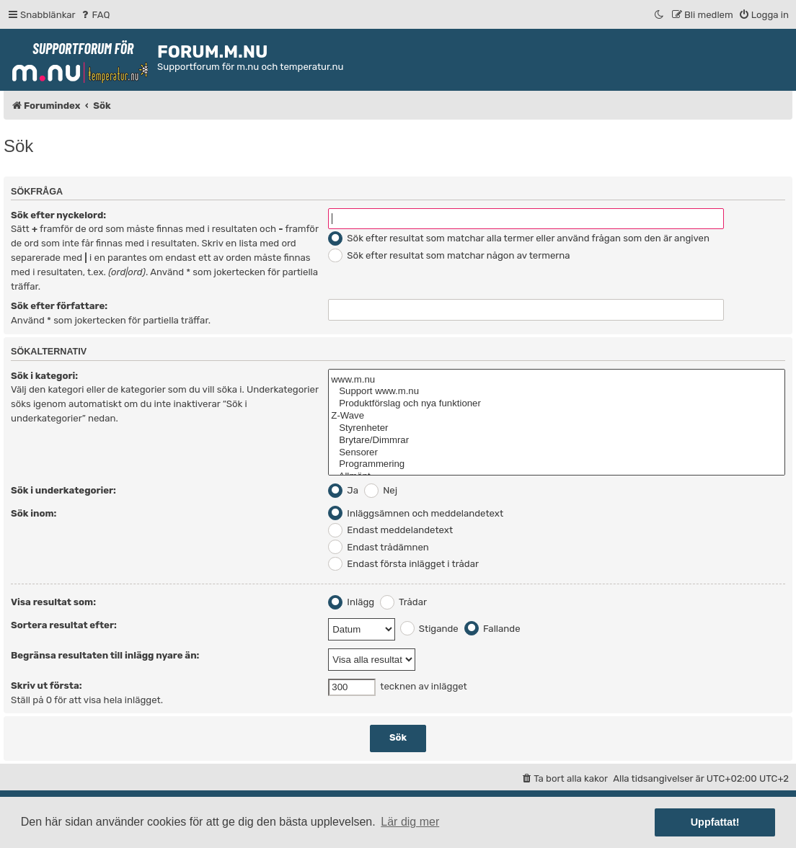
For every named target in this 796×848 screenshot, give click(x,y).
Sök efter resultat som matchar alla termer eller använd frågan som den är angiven (518, 238)
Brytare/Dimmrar (557, 440)
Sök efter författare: (59, 305)
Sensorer (557, 453)
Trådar (403, 602)
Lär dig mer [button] (410, 822)
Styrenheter (557, 428)
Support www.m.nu (557, 391)
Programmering (557, 464)
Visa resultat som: (53, 602)
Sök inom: (33, 513)
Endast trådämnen (378, 547)
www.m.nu (557, 380)
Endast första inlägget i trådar (403, 563)
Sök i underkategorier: (63, 490)
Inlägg (351, 602)
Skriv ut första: (46, 685)
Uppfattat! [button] (715, 822)
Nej (380, 490)
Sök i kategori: (44, 375)
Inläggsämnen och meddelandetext (415, 513)
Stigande (429, 628)
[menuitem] (94, 14)
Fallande (492, 628)
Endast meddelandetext (390, 530)
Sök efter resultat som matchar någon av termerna (449, 255)
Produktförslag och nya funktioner (557, 404)
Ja (343, 490)
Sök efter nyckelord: (58, 215)
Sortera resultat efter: (64, 625)
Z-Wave (557, 416)
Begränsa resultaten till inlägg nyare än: (105, 655)
